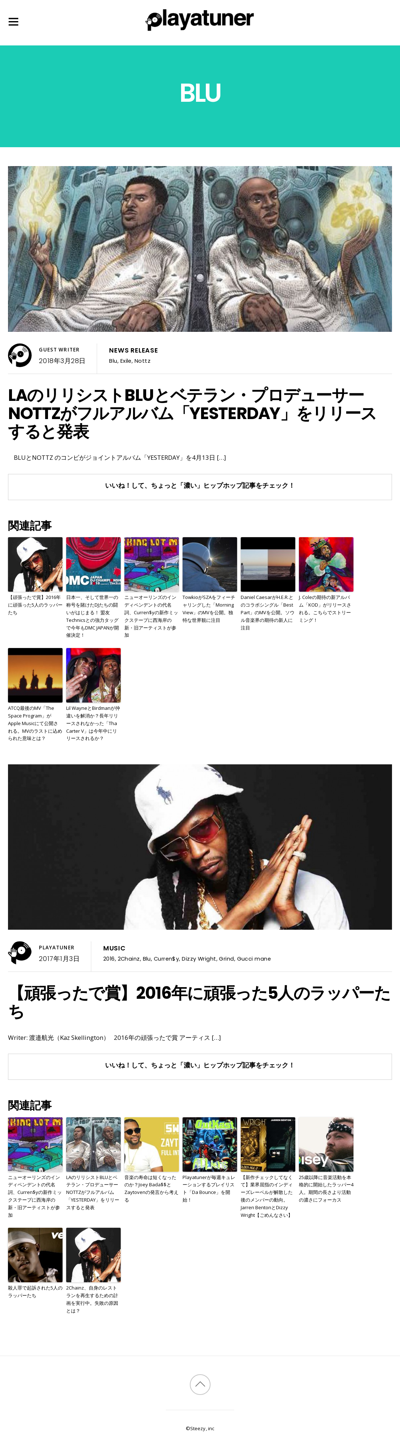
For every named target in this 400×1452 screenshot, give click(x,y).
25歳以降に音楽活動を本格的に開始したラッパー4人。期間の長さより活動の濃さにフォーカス (326, 1188)
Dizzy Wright (199, 958)
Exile (126, 361)
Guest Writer (59, 349)
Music (114, 948)
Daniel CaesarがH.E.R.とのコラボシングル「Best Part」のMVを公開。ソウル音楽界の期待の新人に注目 (268, 612)
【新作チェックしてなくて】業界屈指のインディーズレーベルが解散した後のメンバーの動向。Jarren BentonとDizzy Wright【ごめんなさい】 (267, 1196)
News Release (133, 350)
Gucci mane (254, 958)
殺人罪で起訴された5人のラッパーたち (35, 1291)
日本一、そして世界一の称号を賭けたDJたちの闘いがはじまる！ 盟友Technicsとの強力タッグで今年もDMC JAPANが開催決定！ (92, 616)
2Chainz (129, 958)
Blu (113, 361)
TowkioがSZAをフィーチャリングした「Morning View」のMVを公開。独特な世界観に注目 (209, 608)
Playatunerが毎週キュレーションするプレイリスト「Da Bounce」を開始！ (209, 1188)
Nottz (143, 361)
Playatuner (56, 947)
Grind (226, 958)
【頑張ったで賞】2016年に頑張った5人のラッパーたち (35, 605)
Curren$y (166, 958)
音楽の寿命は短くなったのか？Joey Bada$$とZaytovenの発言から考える (151, 1188)
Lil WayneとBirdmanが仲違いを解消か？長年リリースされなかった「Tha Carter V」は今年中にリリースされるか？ (93, 723)
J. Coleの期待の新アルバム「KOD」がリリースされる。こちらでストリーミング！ (325, 608)
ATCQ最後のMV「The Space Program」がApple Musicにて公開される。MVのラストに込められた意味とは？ (35, 723)
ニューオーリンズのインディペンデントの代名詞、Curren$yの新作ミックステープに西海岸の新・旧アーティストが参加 (151, 616)
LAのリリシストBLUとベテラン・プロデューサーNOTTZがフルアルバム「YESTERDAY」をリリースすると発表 (192, 413)
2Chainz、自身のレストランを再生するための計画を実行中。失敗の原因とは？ (92, 1299)
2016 (109, 958)
